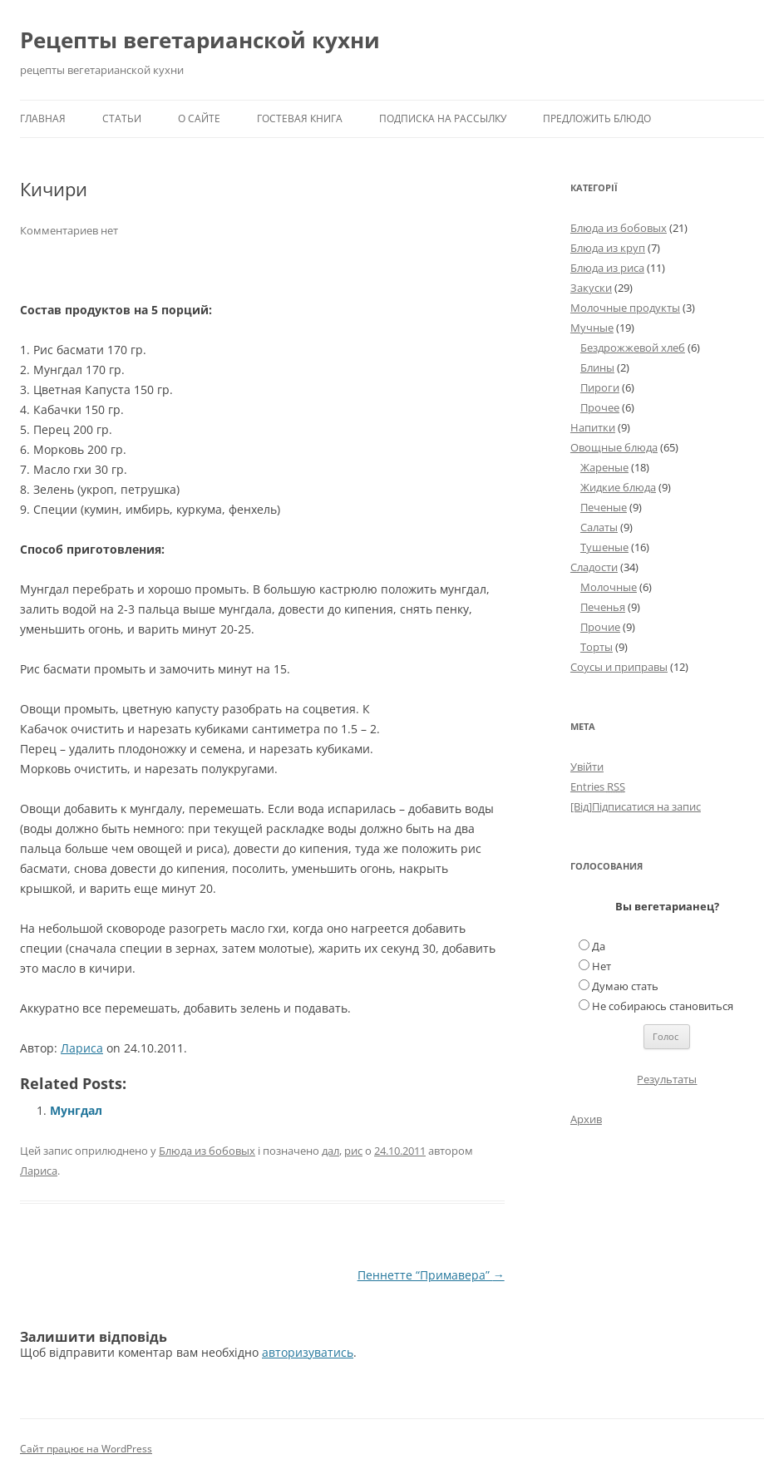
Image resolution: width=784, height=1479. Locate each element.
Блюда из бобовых (207, 1150)
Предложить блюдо (597, 118)
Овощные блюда (614, 447)
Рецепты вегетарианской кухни (200, 40)
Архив (586, 1119)
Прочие (600, 626)
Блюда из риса (607, 267)
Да (598, 946)
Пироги (599, 387)
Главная (43, 118)
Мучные (592, 327)
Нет (601, 966)
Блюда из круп (607, 247)
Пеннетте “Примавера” (431, 1275)
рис (353, 1150)
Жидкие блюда (618, 487)
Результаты (667, 1079)
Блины (597, 367)
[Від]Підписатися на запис (635, 806)
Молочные (608, 586)
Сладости (594, 567)
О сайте (199, 118)
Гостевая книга (300, 118)
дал (330, 1150)
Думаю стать (625, 986)
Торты (596, 646)
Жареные (604, 467)
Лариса (82, 1048)
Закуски (591, 287)
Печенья (602, 606)
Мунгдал (76, 1110)
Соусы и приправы (619, 666)
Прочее (599, 407)
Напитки (592, 427)
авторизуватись (307, 1352)
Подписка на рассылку (442, 118)
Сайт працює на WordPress (86, 1449)
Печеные (603, 507)
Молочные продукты (625, 307)
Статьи (121, 118)
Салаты (599, 527)
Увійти (587, 766)
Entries (597, 786)
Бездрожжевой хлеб (632, 347)
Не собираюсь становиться (662, 1005)
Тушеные (604, 547)
